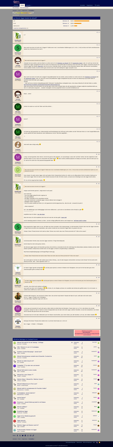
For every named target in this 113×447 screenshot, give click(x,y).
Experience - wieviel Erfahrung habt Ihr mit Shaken (31, 402)
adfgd (18, 426)
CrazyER (19, 376)
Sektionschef (19, 412)
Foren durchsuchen (24, 7)
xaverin (95, 356)
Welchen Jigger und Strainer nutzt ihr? (28, 425)
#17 (99, 293)
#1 (99, 32)
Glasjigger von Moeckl (62, 63)
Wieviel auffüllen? (22, 407)
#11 (99, 166)
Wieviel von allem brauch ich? (25, 361)
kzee (18, 399)
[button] (32, 5)
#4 (99, 71)
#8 (99, 129)
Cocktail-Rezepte (24, 385)
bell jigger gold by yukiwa (80, 220)
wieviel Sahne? (21, 397)
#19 (99, 318)
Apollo (95, 383)
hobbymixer (94, 392)
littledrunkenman (20, 389)
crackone (95, 365)
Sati (18, 362)
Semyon (95, 424)
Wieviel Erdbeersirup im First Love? (27, 384)
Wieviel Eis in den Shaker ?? (25, 374)
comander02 (94, 401)
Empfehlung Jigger (22, 411)
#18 (99, 305)
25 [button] (66, 21)
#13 (99, 224)
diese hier (40, 66)
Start (94, 442)
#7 (99, 116)
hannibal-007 (94, 351)
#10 (99, 154)
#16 (99, 277)
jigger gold (63, 217)
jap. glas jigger (41, 214)
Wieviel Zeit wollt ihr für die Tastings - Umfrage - (30, 342)
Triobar (18, 367)
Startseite (16, 5)
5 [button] (66, 25)
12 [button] (66, 23)
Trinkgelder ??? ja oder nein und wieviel (28, 365)
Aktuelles (28, 5)
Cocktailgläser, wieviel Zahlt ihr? (26, 393)
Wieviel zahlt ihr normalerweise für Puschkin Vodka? (31, 388)
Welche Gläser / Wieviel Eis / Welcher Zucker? (30, 379)
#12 (99, 183)
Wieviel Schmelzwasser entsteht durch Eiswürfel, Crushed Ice (34, 356)
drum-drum (19, 344)
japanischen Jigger (77, 63)
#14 (99, 236)
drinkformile (16, 15)
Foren (22, 5)
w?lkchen (19, 380)
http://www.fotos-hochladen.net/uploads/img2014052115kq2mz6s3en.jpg (42, 84)
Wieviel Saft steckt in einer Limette (27, 370)
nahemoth (19, 422)
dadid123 (95, 415)
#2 (99, 45)
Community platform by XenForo (56, 445)
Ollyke (18, 371)
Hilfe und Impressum (87, 442)
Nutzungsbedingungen (70, 442)
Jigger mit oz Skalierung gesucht (26, 416)
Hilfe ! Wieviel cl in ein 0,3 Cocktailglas (28, 347)
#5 (99, 91)
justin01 (18, 348)
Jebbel (18, 353)
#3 (99, 57)
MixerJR (18, 385)
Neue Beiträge (16, 7)
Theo (18, 408)
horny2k (95, 379)
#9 (99, 141)
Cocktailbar (24, 344)
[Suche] (97, 5)
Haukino (95, 374)
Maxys (95, 406)
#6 (99, 103)
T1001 (18, 417)
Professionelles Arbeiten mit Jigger (27, 429)
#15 (99, 264)
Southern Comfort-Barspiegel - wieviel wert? (29, 351)
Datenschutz (79, 442)
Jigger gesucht (21, 420)
